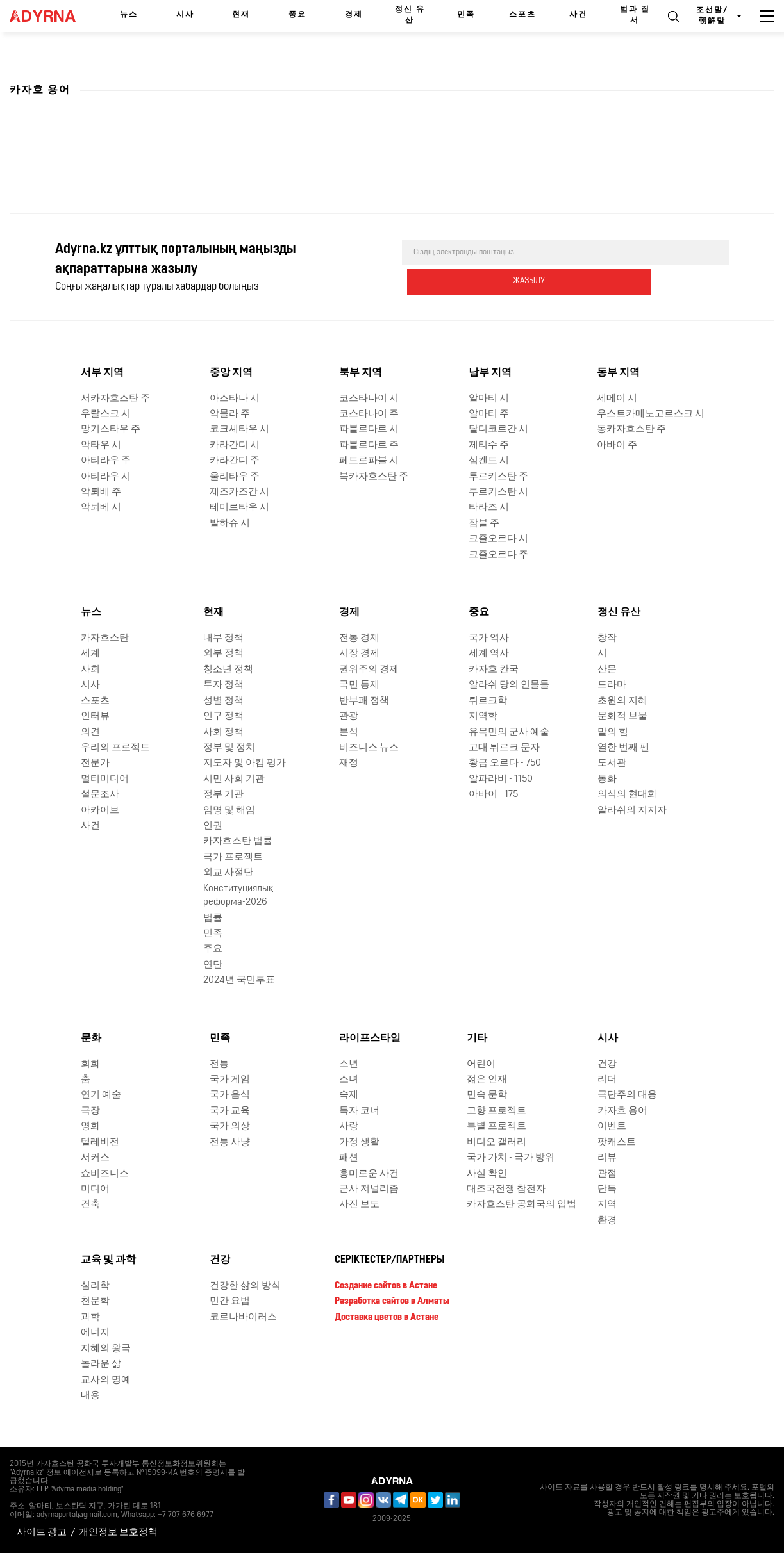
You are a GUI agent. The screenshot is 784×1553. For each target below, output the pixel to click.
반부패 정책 (364, 701)
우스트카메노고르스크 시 (651, 414)
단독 (607, 1189)
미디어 (95, 1189)
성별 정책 (223, 701)
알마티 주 (489, 414)
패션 (348, 1158)
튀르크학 (488, 701)
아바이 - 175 (493, 795)
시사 (185, 15)
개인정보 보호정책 (118, 1533)
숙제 (348, 1095)
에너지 (95, 1333)
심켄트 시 (489, 461)
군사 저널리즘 (369, 1189)
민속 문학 (487, 1095)
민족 (466, 15)
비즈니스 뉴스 (369, 748)
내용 (90, 1396)
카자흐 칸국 (494, 670)
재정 (348, 763)
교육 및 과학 (108, 1260)
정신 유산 (410, 15)
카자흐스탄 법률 (237, 841)
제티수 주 (489, 445)
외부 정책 (223, 654)
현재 (241, 15)
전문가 (95, 763)
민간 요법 (230, 1301)
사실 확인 (487, 1173)
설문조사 (100, 795)
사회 (90, 670)
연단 (212, 965)
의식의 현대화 (627, 795)
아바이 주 (617, 445)
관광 (348, 716)
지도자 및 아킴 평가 (244, 763)
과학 (90, 1317)
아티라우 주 (106, 461)
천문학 (95, 1301)
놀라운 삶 (101, 1364)
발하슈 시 (230, 524)
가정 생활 (359, 1142)
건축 (90, 1205)
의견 (90, 732)
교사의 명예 (106, 1380)
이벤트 (611, 1126)
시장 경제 (359, 654)
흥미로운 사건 (369, 1173)
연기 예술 (101, 1095)
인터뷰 (95, 716)
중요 (297, 15)
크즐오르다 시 (498, 539)
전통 (219, 1064)
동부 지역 (618, 373)
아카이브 (100, 811)
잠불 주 (484, 524)
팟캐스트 (616, 1142)
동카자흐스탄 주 (631, 429)
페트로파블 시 (369, 461)
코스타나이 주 (369, 414)
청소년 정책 (228, 670)
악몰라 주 (230, 414)
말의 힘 (612, 732)
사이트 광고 (42, 1533)
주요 (212, 949)
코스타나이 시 (369, 398)
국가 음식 (230, 1095)
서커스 (95, 1158)
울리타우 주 (235, 476)
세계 (90, 654)
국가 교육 (230, 1111)
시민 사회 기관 (234, 779)
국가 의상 (230, 1126)
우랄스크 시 (106, 414)
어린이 (481, 1064)
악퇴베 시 (101, 508)
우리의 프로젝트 (115, 748)
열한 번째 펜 (623, 748)
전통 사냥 (230, 1142)
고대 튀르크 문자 (504, 748)
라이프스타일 (370, 1038)
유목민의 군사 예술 (509, 732)
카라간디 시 (235, 445)
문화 (91, 1038)
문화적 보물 (622, 716)
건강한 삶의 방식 (245, 1286)
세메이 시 (617, 398)
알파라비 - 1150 (501, 779)
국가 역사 (489, 638)
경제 (354, 15)
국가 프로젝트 (233, 857)
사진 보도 (359, 1205)
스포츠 (522, 15)
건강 (607, 1064)
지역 (607, 1205)
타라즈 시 (489, 508)
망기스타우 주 (110, 429)
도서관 (611, 763)
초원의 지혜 (622, 701)
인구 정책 (223, 716)
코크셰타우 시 (239, 429)
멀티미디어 (105, 779)
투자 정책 (223, 685)
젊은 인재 (487, 1080)
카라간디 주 (235, 461)
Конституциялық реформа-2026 (238, 895)
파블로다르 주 (369, 445)
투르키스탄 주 (498, 476)
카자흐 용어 (622, 1111)
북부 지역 (360, 373)
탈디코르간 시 (498, 429)
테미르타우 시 (239, 508)
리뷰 (607, 1158)
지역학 (483, 716)
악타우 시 (101, 445)
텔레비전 (100, 1142)
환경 (607, 1221)
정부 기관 (223, 795)
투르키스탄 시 (498, 492)
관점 (607, 1173)
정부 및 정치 (229, 748)
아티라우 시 (106, 476)
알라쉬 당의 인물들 (509, 685)
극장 (90, 1111)
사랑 (348, 1126)
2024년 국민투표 (239, 980)
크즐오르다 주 (498, 555)
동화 (607, 779)
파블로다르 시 (369, 429)
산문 (607, 670)
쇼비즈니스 (105, 1173)
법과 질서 (635, 15)
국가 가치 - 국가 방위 (511, 1158)
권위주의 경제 (369, 670)
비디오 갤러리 (496, 1142)
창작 (607, 638)
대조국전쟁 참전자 (506, 1189)
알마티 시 (489, 398)
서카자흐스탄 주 (115, 398)
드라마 (611, 685)
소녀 (348, 1080)
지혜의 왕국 (106, 1349)
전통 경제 (359, 638)
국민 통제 (359, 685)
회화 (90, 1064)
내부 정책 (223, 638)
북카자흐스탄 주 (373, 476)
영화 (90, 1126)
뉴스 (129, 15)
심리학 (95, 1286)
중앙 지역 (231, 373)
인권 (212, 826)
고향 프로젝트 (496, 1111)
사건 (578, 15)
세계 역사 (489, 654)
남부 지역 (490, 373)
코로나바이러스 (243, 1317)
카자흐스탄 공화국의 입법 (521, 1205)
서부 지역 (102, 373)
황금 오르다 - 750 (505, 763)
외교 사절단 (228, 873)
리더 (607, 1080)
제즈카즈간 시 (239, 492)
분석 (348, 732)
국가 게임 (230, 1080)
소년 (348, 1064)
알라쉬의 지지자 (632, 811)
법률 (212, 918)
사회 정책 (223, 732)
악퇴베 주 (101, 492)
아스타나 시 (235, 398)
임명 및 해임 (229, 811)
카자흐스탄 (105, 638)
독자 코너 (359, 1111)
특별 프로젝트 (496, 1126)
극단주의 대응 (627, 1095)
